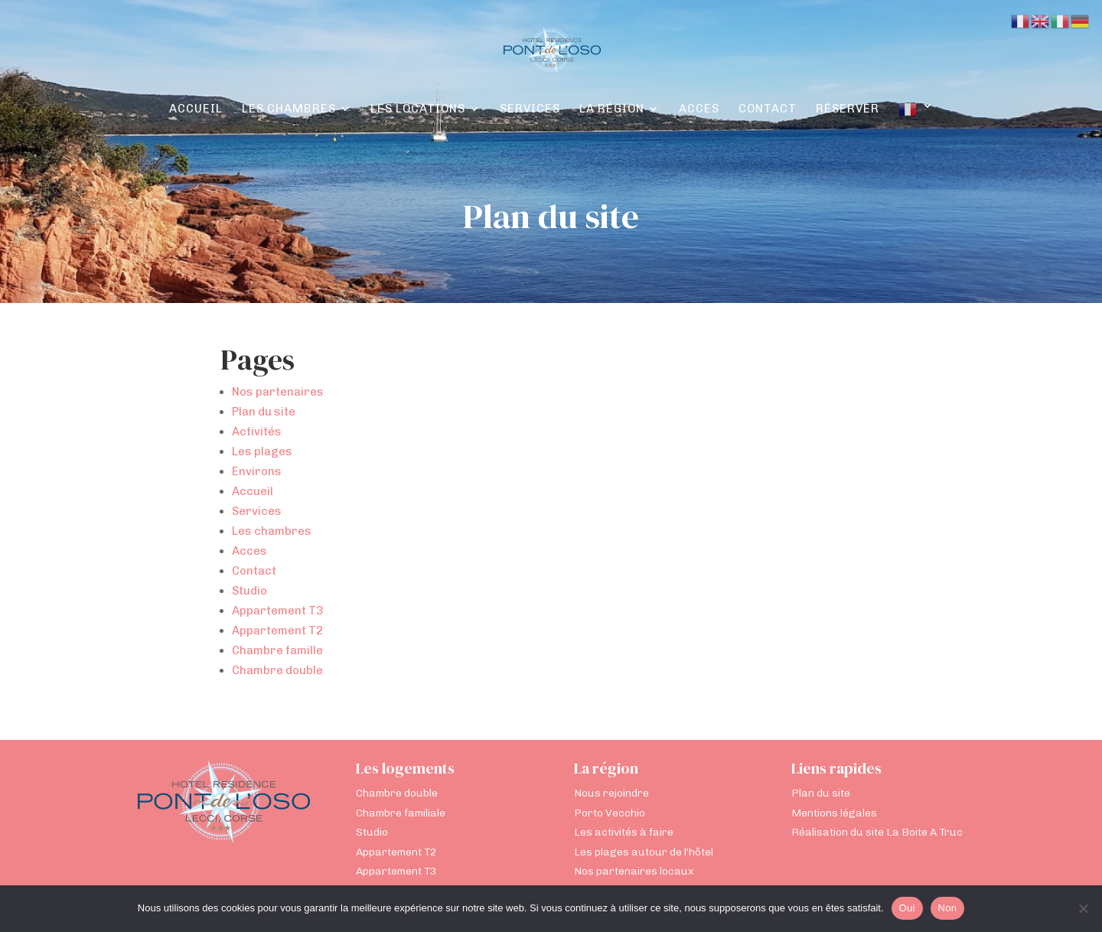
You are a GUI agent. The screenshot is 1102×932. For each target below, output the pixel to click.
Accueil (196, 109)
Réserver (847, 109)
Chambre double (277, 670)
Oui (907, 908)
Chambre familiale (400, 813)
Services (530, 109)
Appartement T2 (277, 630)
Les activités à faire (623, 832)
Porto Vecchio (609, 813)
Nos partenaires (278, 392)
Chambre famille (277, 650)
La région (611, 109)
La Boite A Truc (924, 832)
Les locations (417, 109)
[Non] (1083, 908)
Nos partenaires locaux (633, 871)
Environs (257, 471)
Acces (699, 109)
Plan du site (263, 412)
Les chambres (289, 109)
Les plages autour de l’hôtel (643, 852)
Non (947, 908)
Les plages (262, 451)
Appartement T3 (277, 611)
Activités (257, 431)
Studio (249, 591)
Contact (767, 109)
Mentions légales (834, 813)
